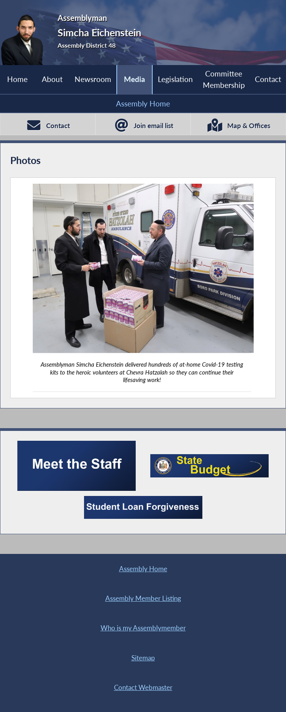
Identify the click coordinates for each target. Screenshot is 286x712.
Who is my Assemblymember (143, 628)
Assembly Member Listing (143, 598)
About (52, 79)
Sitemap (143, 658)
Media (134, 79)
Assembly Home (143, 103)
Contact (268, 79)
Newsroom (93, 79)
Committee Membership (224, 79)
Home (17, 79)
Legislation (175, 79)
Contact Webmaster (143, 687)
